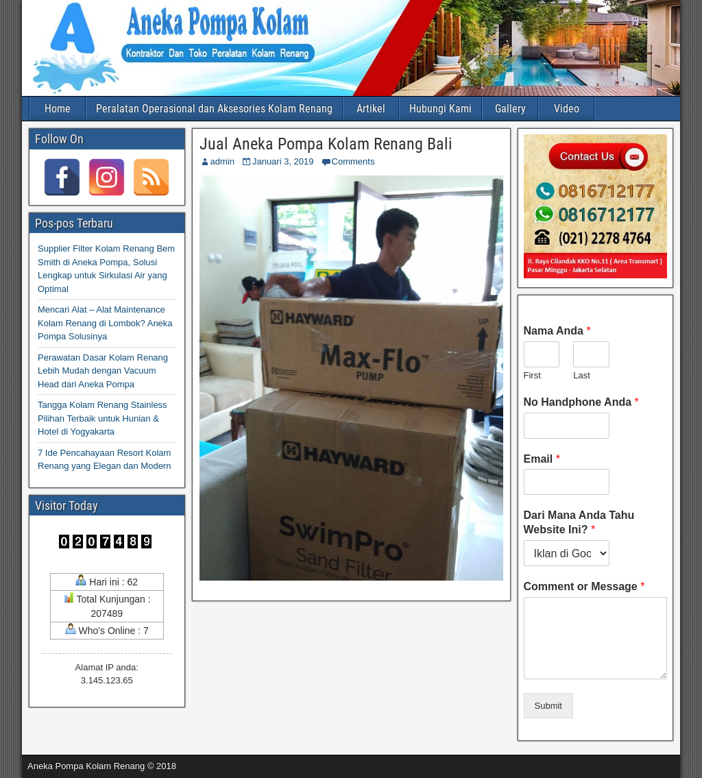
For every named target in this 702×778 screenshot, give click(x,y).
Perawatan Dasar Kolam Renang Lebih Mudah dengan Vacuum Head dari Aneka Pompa (103, 370)
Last (581, 375)
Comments (353, 161)
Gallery (510, 108)
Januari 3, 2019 (283, 161)
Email (542, 459)
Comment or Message (584, 586)
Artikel (370, 108)
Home (58, 108)
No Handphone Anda (581, 402)
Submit (548, 706)
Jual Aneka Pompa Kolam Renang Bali (325, 144)
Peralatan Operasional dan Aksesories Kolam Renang (214, 108)
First (532, 375)
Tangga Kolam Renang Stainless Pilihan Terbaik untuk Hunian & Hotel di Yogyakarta (102, 418)
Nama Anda (557, 331)
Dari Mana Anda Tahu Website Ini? (579, 522)
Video (566, 108)
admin (222, 161)
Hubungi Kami (440, 108)
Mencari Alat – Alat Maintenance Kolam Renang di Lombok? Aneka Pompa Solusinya (105, 322)
